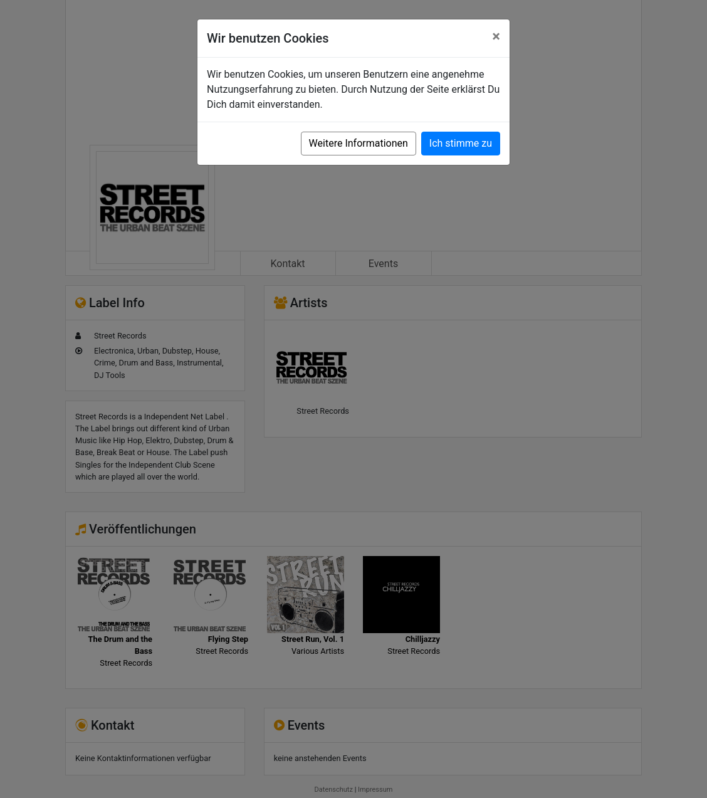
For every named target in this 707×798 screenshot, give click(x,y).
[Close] (496, 36)
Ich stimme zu (460, 143)
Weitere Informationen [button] (358, 143)
